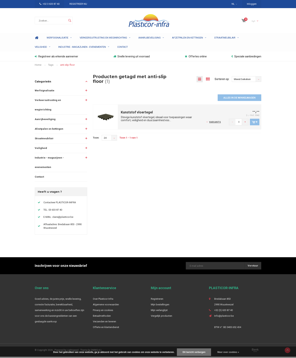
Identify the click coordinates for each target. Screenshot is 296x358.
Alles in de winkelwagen (239, 99)
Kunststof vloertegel (137, 113)
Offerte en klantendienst (106, 328)
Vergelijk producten (161, 317)
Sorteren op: (222, 80)
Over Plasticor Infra (103, 300)
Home (36, 39)
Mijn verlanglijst (159, 311)
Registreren (157, 300)
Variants (215, 123)
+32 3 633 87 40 (49, 3)
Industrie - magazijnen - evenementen (83, 48)
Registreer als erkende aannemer (56, 57)
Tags (50, 66)
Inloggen (252, 3)
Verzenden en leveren (104, 322)
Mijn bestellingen (160, 305)
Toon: (96, 139)
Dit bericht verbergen (194, 352)
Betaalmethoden (102, 317)
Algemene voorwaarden (106, 305)
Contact (122, 48)
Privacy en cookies (103, 311)
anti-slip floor (67, 66)
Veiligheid (42, 48)
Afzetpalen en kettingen (189, 39)
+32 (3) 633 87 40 (223, 311)
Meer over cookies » (228, 352)
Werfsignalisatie (59, 39)
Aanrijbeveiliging (151, 39)
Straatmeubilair (226, 39)
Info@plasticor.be (224, 317)
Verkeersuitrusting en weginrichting (105, 39)
